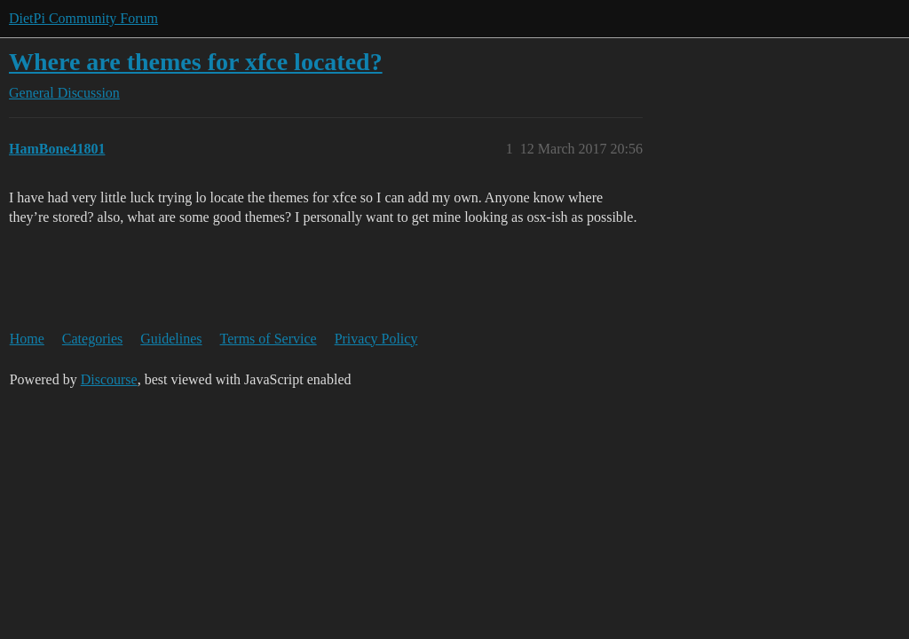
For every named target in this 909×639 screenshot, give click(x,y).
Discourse (109, 379)
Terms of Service (268, 338)
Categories (92, 338)
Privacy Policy (376, 338)
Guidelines (171, 338)
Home (27, 338)
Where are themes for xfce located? (196, 61)
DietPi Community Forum (83, 18)
